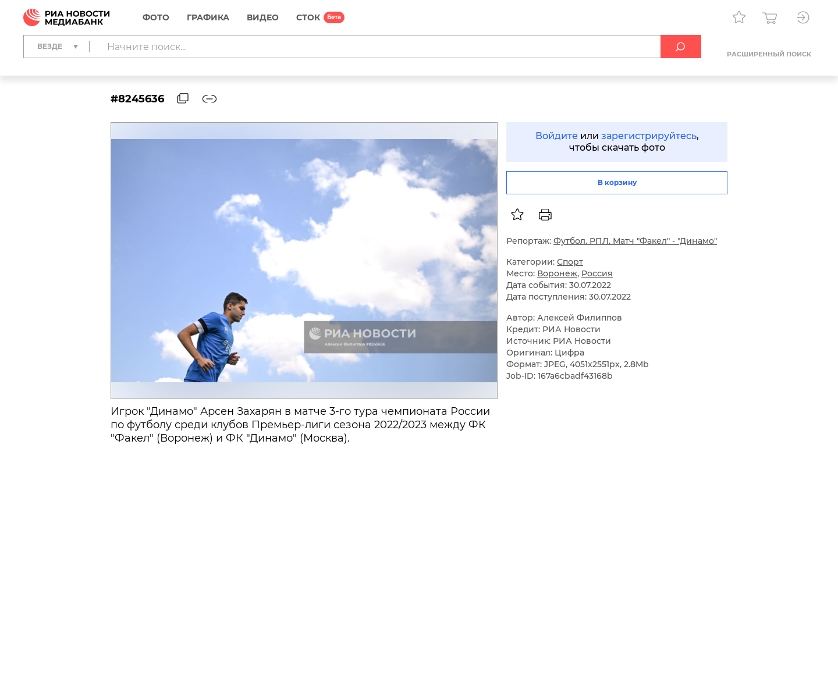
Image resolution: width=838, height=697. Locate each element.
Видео (263, 17)
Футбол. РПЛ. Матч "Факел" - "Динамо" (635, 241)
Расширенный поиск (769, 54)
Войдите (556, 135)
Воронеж (557, 273)
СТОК (308, 17)
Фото (156, 17)
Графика (208, 17)
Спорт (570, 262)
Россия (597, 273)
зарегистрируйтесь (649, 135)
